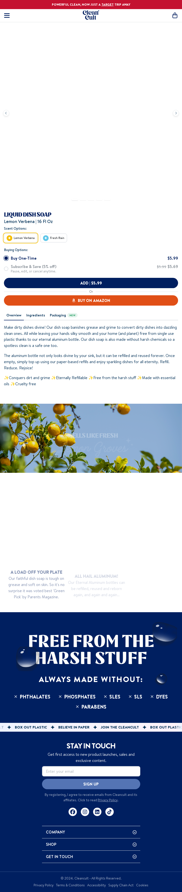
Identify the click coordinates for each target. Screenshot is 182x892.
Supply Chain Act (121, 885)
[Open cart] (175, 15)
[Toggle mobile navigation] (7, 15)
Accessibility (96, 885)
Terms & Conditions (70, 885)
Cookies (142, 885)
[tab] (14, 315)
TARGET (107, 4)
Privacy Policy (108, 800)
